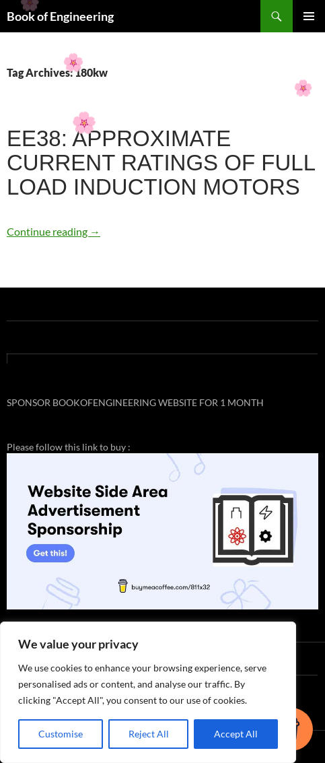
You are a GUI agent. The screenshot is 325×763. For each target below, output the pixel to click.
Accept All (236, 733)
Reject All (149, 733)
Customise (60, 733)
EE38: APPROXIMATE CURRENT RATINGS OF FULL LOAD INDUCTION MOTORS (161, 162)
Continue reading (53, 231)
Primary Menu (309, 16)
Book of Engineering (60, 16)
